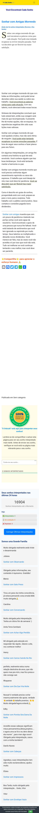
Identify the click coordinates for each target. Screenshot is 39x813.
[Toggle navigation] (34, 2)
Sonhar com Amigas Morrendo (19, 21)
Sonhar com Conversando (14, 610)
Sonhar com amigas (11, 214)
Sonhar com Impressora (13, 777)
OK (30, 811)
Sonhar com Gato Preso (13, 584)
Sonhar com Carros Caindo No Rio (17, 658)
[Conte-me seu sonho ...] (19, 462)
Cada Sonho (7, 2)
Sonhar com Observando (13, 562)
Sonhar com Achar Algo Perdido (16, 632)
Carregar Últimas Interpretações (19, 532)
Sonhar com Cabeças (12, 751)
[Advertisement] (19, 71)
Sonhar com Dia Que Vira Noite (16, 686)
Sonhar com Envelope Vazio (15, 799)
